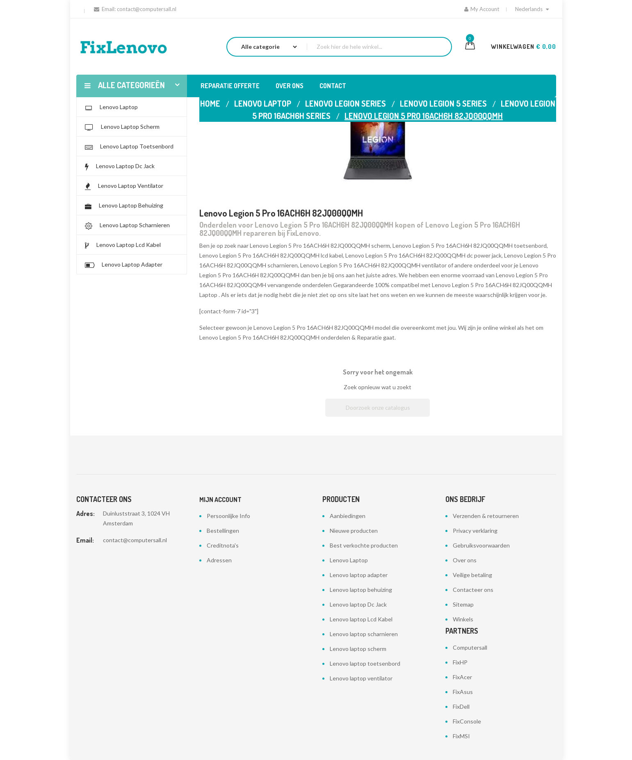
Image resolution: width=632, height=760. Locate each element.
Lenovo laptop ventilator (361, 678)
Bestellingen (223, 530)
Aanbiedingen (347, 515)
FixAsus (463, 691)
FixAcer (462, 676)
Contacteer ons (473, 589)
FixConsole (467, 721)
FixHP (460, 662)
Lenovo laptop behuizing (361, 589)
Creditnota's (223, 545)
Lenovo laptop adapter (359, 574)
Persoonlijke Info (228, 515)
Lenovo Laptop (349, 560)
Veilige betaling (472, 574)
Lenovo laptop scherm (358, 648)
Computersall (470, 647)
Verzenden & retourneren (486, 515)
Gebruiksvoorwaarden (481, 545)
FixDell (461, 706)
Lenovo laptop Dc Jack (358, 604)
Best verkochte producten (364, 545)
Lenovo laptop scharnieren (364, 633)
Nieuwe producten (354, 530)
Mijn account (220, 499)
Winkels (463, 619)
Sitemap (463, 604)
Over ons (465, 560)
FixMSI (461, 736)
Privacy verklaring (475, 530)
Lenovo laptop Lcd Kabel (361, 619)
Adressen (219, 560)
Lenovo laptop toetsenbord (365, 663)
